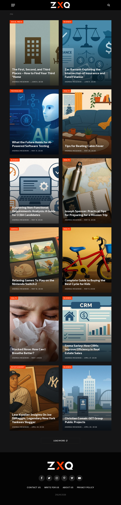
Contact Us (34, 487)
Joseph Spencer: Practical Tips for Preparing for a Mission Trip (86, 213)
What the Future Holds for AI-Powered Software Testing (32, 144)
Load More (60, 440)
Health (67, 91)
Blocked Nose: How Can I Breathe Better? (28, 351)
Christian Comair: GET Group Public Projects (84, 420)
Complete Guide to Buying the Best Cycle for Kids (85, 282)
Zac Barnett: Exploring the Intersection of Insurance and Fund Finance (85, 73)
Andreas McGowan (20, 82)
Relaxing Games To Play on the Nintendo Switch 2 (33, 282)
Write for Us (51, 487)
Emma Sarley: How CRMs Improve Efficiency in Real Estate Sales (82, 349)
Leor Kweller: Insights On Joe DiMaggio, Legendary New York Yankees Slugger (33, 418)
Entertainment (17, 367)
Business (67, 22)
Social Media (16, 22)
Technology (16, 91)
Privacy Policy (85, 487)
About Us (68, 487)
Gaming (14, 229)
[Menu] (13, 5)
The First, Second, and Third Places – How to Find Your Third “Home (33, 73)
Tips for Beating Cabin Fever (84, 146)
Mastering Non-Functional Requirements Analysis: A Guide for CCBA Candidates (33, 211)
